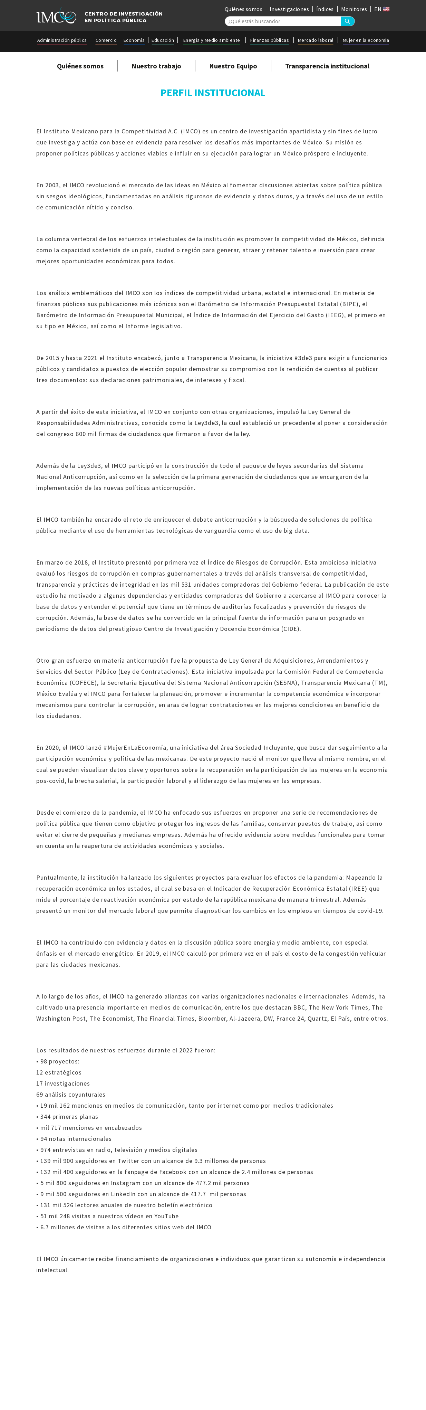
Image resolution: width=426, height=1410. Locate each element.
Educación (163, 40)
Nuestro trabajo (156, 65)
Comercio (106, 40)
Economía (134, 40)
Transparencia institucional (327, 65)
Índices (325, 9)
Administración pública (62, 40)
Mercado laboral (315, 40)
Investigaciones (289, 9)
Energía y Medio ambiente (211, 40)
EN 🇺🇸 (382, 9)
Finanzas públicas (269, 40)
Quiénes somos (243, 9)
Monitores (354, 9)
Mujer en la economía (366, 40)
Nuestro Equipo (233, 65)
